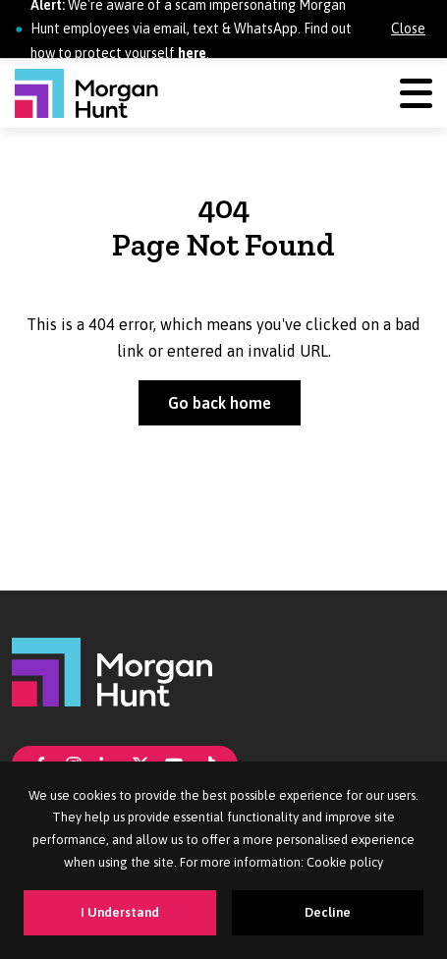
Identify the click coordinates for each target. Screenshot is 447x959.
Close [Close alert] (408, 28)
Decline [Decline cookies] (328, 912)
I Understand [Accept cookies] (120, 912)
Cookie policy (345, 862)
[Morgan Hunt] (86, 93)
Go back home (219, 403)
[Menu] (416, 92)
